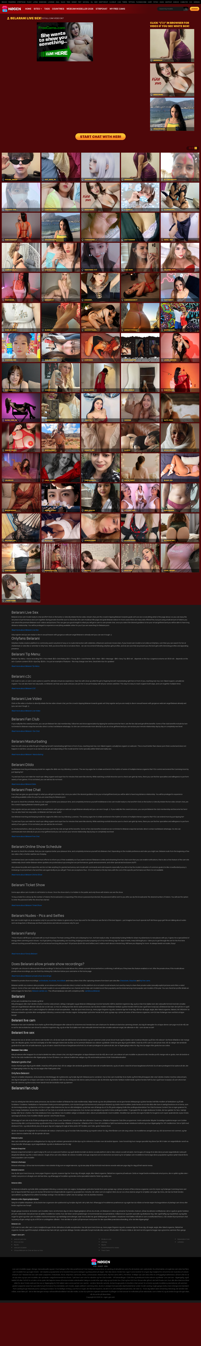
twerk (124, 2)
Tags (47, 8)
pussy (29, 2)
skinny (74, 2)
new (95, 2)
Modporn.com (106, 1239)
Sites (37, 8)
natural (86, 2)
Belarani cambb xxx (40, 991)
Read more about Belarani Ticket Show (26, 905)
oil (92, 2)
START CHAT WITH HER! (100, 136)
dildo (63, 2)
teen (68, 2)
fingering (12, 2)
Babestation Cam (184, 1239)
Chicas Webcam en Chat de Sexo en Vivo (28, 1250)
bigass (4, 2)
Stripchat (101, 8)
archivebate (43, 980)
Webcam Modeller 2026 (80, 8)
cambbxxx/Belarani (92, 991)
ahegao (176, 2)
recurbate (52, 980)
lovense (51, 2)
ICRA (106, 1266)
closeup (112, 2)
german (197, 2)
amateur (168, 2)
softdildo (181, 1242)
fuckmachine (141, 2)
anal (58, 2)
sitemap (104, 1242)
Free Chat (25, 836)
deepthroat (103, 2)
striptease (21, 2)
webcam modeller (20, 1247)
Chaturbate (124, 980)
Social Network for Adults (110, 1247)
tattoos (131, 2)
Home (28, 8)
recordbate (61, 980)
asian (162, 2)
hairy (150, 2)
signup (195, 9)
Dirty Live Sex (19, 1242)
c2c (190, 2)
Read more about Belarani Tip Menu (25, 666)
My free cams (145, 980)
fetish (155, 2)
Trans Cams (105, 1250)
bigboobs (43, 2)
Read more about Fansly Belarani (24, 954)
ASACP (100, 1266)
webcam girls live (20, 1239)
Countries (58, 8)
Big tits (16, 1245)
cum (119, 2)
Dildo (23, 784)
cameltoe (184, 2)
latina (35, 2)
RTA (95, 1266)
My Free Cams (117, 8)
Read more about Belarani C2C (23, 688)
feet (79, 2)
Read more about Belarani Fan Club (25, 731)
